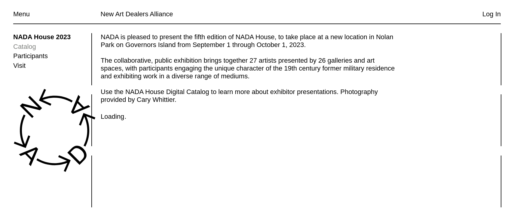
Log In (491, 14)
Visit (19, 65)
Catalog (24, 46)
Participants (30, 56)
